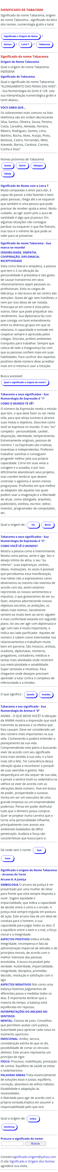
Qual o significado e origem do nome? (25, 382)
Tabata (7, 173)
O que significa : (12, 694)
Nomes (8, 44)
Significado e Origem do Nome (21, 36)
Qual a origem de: (13, 524)
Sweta (7, 165)
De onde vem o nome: (16, 850)
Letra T (25, 44)
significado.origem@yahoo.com (34, 1157)
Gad (39, 850)
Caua (8, 858)
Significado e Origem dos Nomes (32, 1161)
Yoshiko (46, 694)
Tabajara (38, 165)
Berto (48, 524)
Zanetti (30, 694)
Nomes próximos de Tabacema (22, 159)
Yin (33, 524)
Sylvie (22, 165)
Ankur (33, 1118)
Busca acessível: (12, 376)
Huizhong (9, 1126)
